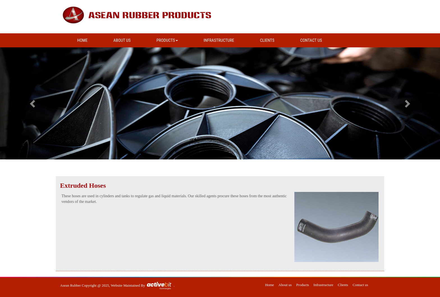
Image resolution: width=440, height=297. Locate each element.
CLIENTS (267, 40)
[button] (33, 103)
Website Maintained (126, 285)
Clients (343, 285)
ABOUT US (121, 40)
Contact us (360, 285)
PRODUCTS (167, 40)
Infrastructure (323, 285)
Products (302, 285)
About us (285, 285)
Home (269, 285)
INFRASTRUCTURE (219, 40)
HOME (82, 40)
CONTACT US (311, 40)
